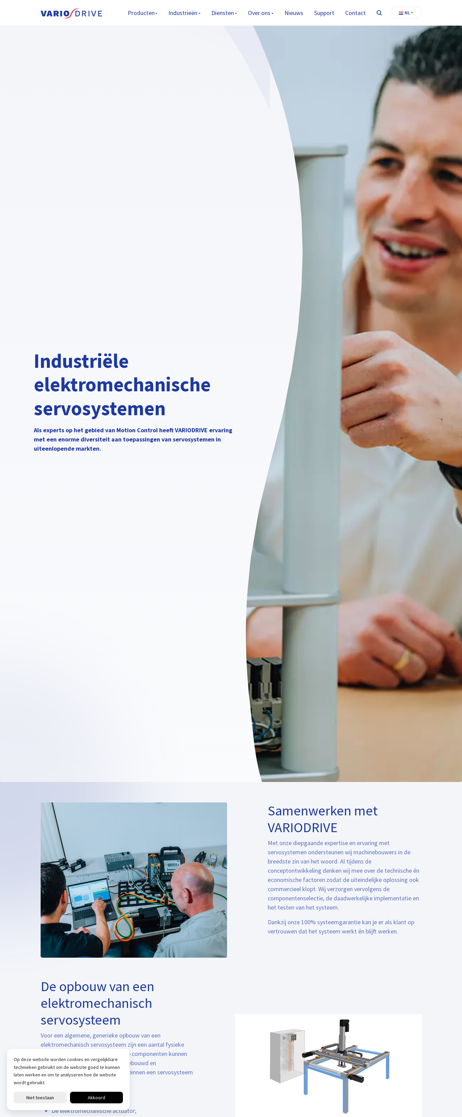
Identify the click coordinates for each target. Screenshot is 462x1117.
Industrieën (182, 13)
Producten (141, 13)
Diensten (222, 13)
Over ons (259, 13)
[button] (405, 13)
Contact (355, 13)
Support (324, 13)
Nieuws (293, 13)
